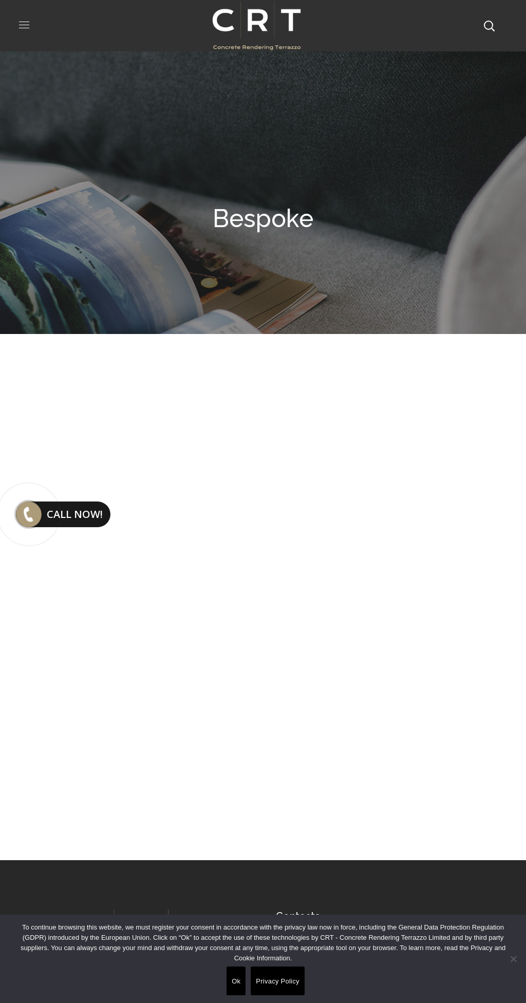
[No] (513, 959)
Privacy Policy (277, 981)
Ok (236, 981)
